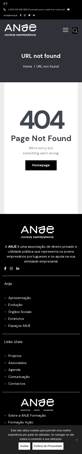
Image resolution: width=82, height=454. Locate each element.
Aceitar (24, 446)
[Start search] (75, 30)
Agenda (14, 369)
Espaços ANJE (19, 325)
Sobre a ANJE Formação (27, 415)
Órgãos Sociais (20, 312)
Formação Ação (20, 422)
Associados (17, 363)
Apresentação (19, 298)
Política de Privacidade (48, 446)
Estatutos (16, 318)
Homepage (41, 165)
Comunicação (19, 376)
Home (27, 66)
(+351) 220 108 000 (17, 9)
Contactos (16, 383)
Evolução (15, 304)
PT (6, 4)
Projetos (15, 356)
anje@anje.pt (10, 15)
